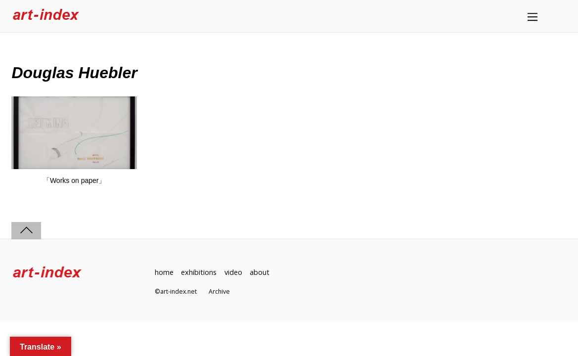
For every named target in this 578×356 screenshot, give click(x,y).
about (259, 272)
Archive (219, 291)
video (233, 272)
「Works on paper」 (74, 180)
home (164, 272)
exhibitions (199, 272)
